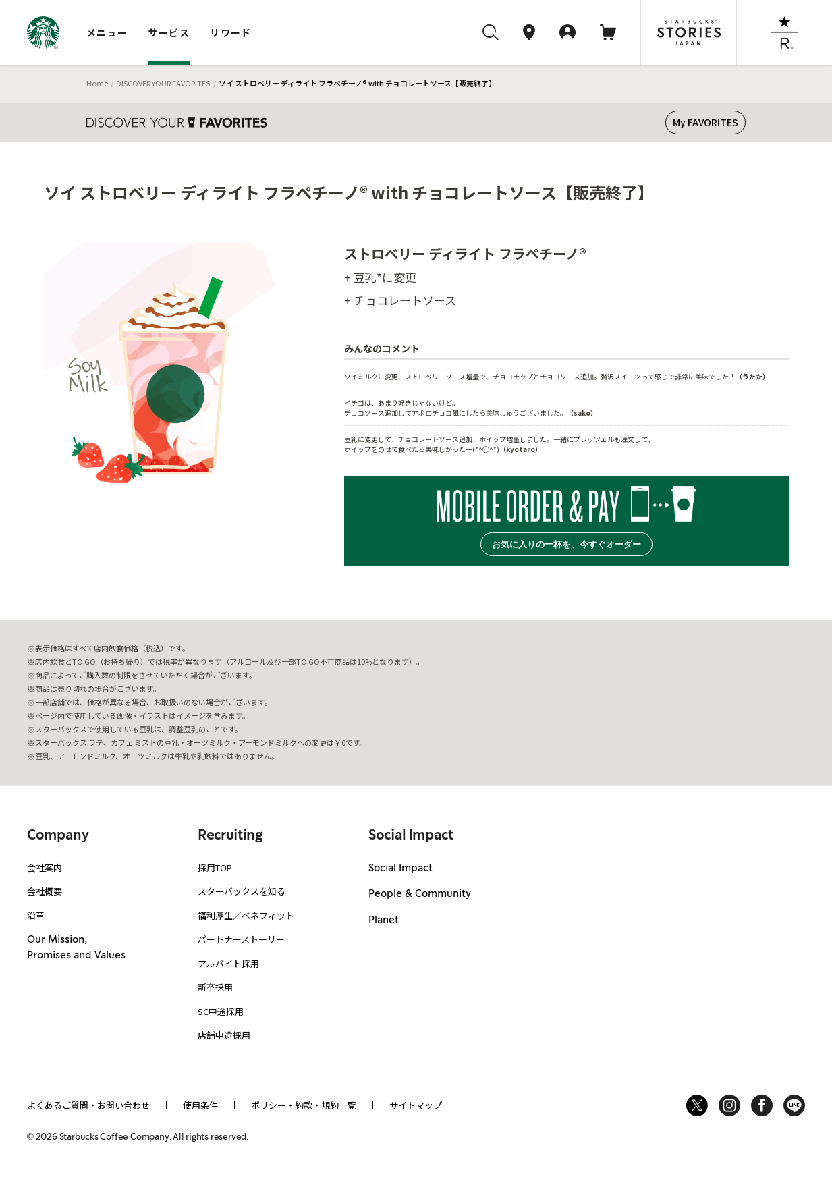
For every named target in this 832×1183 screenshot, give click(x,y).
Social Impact (400, 868)
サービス (169, 32)
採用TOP (215, 867)
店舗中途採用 (224, 1034)
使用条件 (200, 1105)
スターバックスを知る (241, 891)
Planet (383, 920)
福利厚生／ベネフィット (246, 915)
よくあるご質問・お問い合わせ (88, 1105)
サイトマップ (415, 1105)
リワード (231, 32)
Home (97, 83)
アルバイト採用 (228, 963)
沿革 (36, 915)
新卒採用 (215, 987)
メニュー (107, 32)
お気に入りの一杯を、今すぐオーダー (566, 544)
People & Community (419, 894)
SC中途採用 (221, 1011)
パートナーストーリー (241, 939)
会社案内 (44, 867)
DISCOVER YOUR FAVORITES (163, 83)
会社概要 (44, 891)
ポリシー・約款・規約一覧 (303, 1105)
